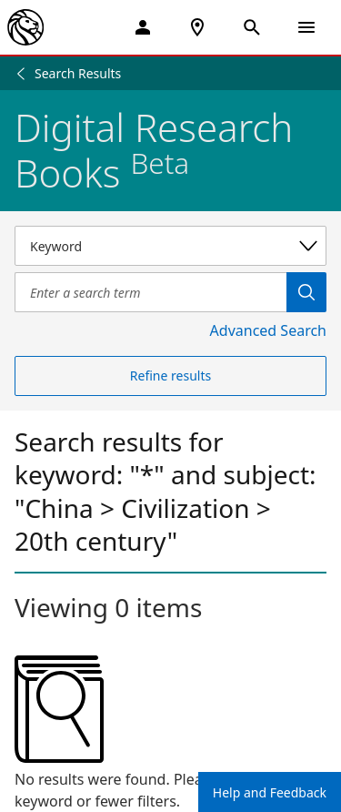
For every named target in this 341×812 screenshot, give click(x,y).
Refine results (170, 375)
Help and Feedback (269, 792)
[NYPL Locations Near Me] (197, 27)
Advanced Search (268, 330)
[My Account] (142, 27)
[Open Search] (252, 27)
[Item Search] (150, 292)
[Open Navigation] (306, 27)
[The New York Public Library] (25, 27)
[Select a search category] (170, 246)
